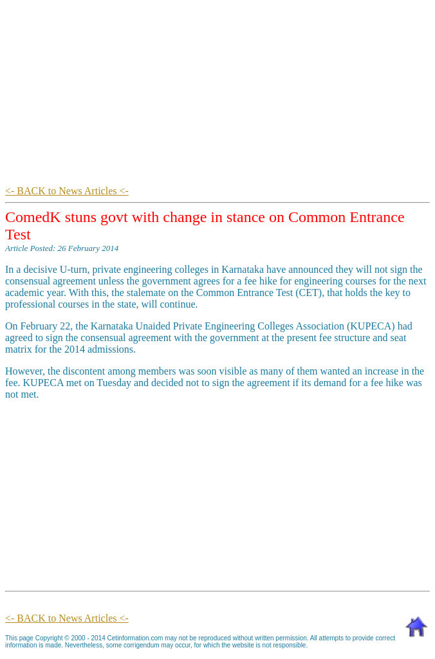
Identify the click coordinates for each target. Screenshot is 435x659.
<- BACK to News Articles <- (67, 190)
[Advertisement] (220, 95)
